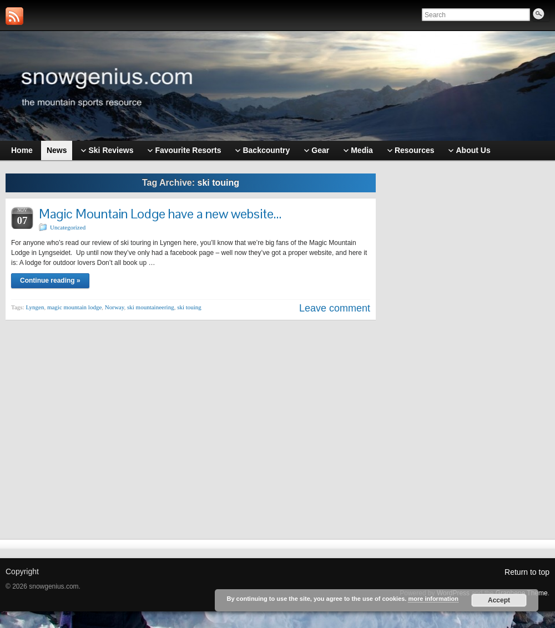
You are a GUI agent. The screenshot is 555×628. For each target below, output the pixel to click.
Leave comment (334, 308)
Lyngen (35, 307)
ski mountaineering (150, 307)
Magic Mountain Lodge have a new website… (160, 213)
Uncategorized (67, 227)
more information (433, 598)
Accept (499, 600)
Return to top (526, 572)
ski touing (189, 307)
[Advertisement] (468, 342)
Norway (114, 307)
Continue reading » (50, 280)
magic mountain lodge (74, 307)
